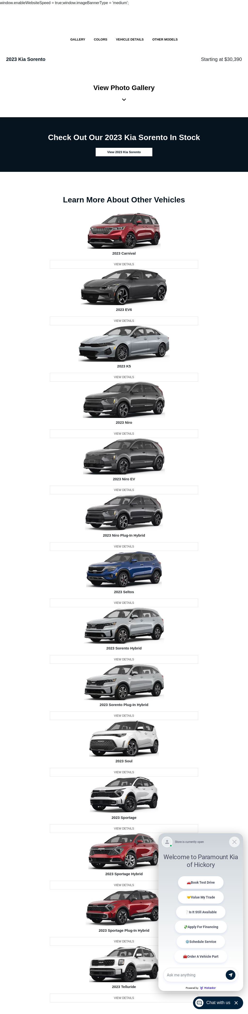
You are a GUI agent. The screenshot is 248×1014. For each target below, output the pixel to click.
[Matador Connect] (200, 912)
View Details (124, 264)
